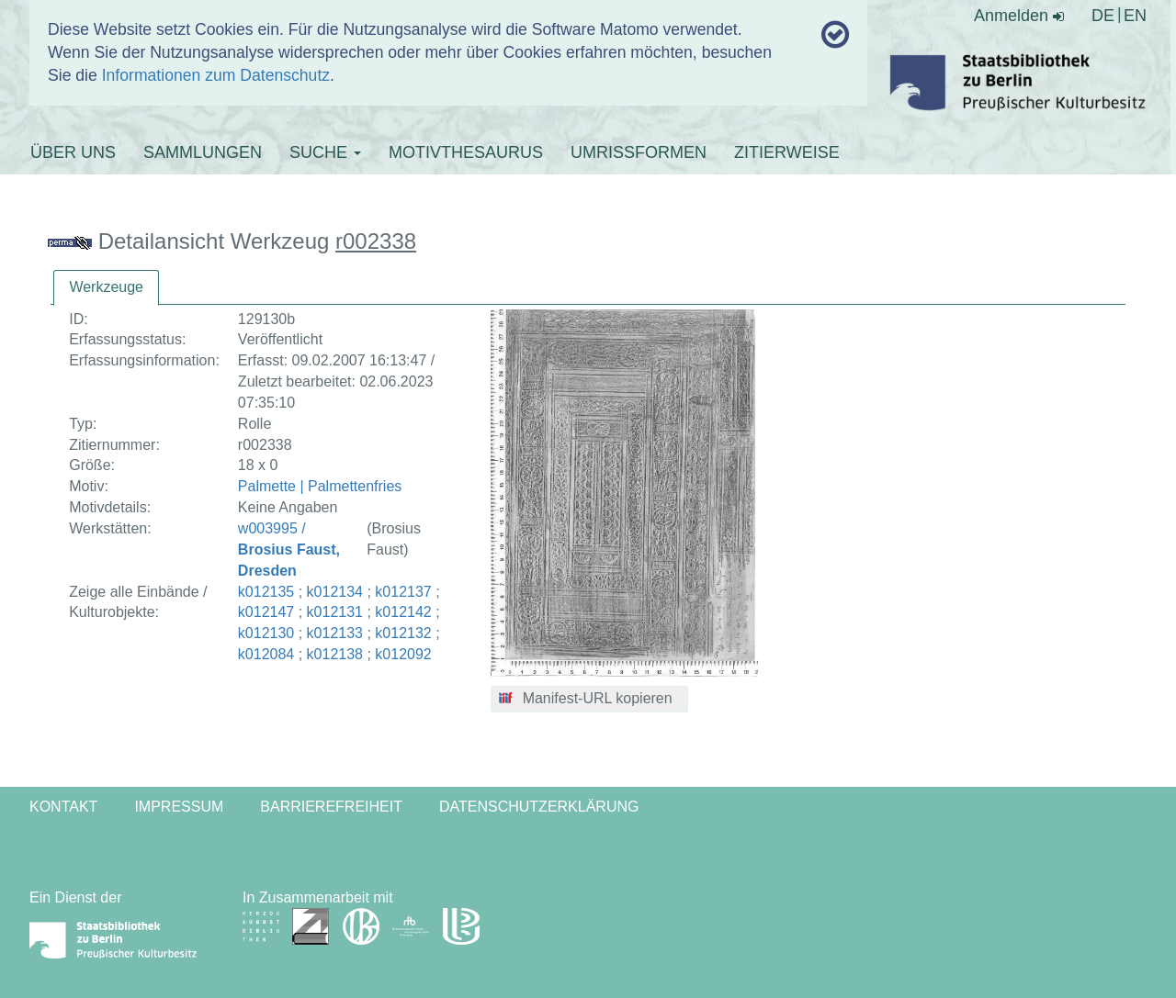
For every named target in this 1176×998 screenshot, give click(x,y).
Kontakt (63, 806)
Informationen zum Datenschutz (216, 75)
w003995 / (289, 549)
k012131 (335, 612)
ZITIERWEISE (787, 152)
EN (1135, 15)
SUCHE (325, 152)
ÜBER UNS (73, 152)
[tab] (106, 288)
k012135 (266, 592)
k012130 (266, 633)
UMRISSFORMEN (639, 152)
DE (1102, 15)
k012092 (403, 654)
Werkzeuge (106, 287)
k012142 (403, 612)
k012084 (266, 654)
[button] (589, 699)
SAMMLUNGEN (202, 152)
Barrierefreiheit (331, 806)
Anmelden (1019, 15)
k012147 (266, 612)
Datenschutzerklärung (539, 806)
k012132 (403, 633)
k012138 (335, 654)
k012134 (335, 592)
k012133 (335, 633)
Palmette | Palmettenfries (319, 486)
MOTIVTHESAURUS (466, 152)
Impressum (178, 806)
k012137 (403, 592)
